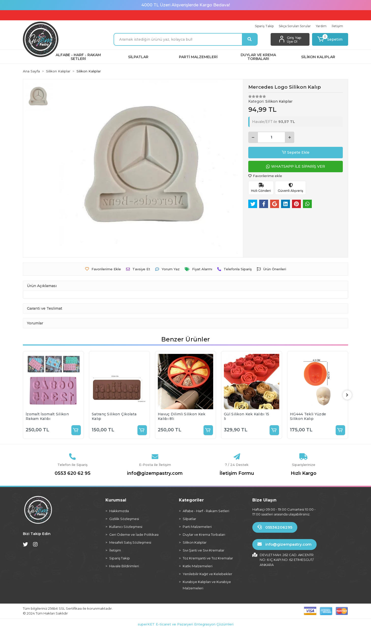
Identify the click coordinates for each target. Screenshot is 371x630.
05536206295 (274, 527)
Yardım (321, 26)
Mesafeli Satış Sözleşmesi (130, 542)
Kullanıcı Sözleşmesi (125, 527)
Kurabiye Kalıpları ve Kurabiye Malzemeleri (207, 585)
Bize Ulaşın (264, 500)
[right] (348, 395)
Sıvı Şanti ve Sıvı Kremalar (203, 550)
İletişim (337, 26)
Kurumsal (115, 500)
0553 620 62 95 (72, 473)
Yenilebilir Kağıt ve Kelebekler (207, 574)
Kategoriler (191, 500)
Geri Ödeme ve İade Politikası (134, 534)
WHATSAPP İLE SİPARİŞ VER (295, 166)
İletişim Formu (237, 473)
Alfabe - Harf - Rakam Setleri (206, 511)
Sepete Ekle (296, 152)
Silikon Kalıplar (195, 542)
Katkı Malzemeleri (197, 566)
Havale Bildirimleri (124, 566)
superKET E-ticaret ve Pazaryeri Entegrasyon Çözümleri (186, 624)
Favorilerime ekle (265, 176)
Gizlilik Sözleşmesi (124, 519)
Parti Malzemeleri (197, 527)
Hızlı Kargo (303, 473)
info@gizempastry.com (155, 473)
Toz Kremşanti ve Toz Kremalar (208, 558)
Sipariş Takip (264, 26)
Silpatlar (189, 519)
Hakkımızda (119, 511)
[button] (330, 39)
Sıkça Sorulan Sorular (295, 26)
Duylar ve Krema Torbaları (204, 534)
